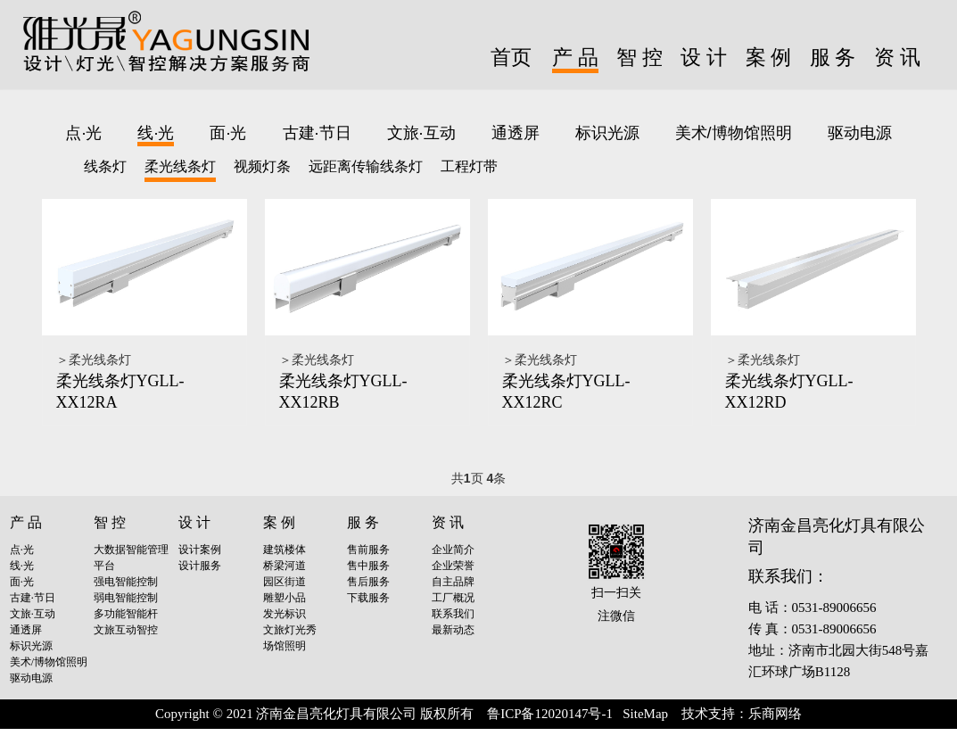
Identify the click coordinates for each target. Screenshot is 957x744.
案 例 (769, 57)
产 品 (575, 57)
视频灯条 (262, 166)
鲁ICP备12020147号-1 (550, 714)
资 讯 (897, 57)
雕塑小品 (284, 597)
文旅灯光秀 (290, 630)
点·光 (83, 133)
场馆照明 (284, 646)
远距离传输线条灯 (366, 166)
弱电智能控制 (126, 597)
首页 (511, 57)
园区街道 (284, 581)
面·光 (228, 133)
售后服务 (368, 581)
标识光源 (607, 133)
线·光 (155, 133)
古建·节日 (317, 133)
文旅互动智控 (126, 630)
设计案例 (199, 549)
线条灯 (105, 166)
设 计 (704, 57)
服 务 (833, 57)
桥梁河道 (284, 565)
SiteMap (645, 714)
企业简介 (453, 549)
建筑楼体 (284, 549)
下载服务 (368, 597)
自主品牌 (453, 581)
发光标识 (284, 614)
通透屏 (515, 133)
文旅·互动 (421, 133)
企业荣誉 (453, 565)
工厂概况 (453, 597)
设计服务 (199, 565)
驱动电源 (860, 133)
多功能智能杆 (126, 614)
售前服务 (368, 549)
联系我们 (453, 614)
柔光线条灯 (180, 166)
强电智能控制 (126, 581)
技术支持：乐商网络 (741, 714)
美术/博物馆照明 (733, 133)
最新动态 (453, 630)
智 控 (639, 57)
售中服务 (368, 565)
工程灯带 (469, 166)
